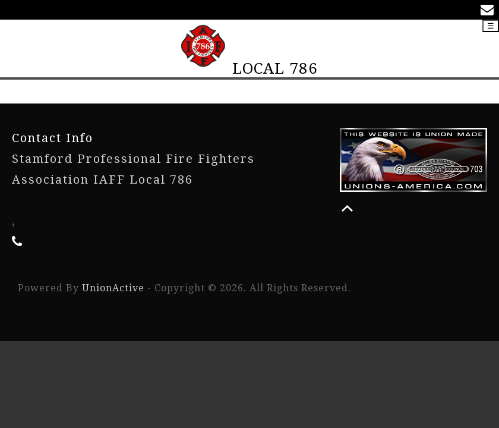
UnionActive (113, 288)
